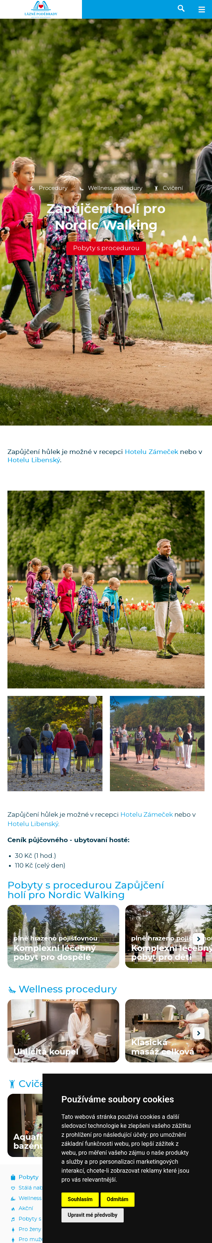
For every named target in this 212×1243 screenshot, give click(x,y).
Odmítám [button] (118, 1199)
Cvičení (168, 188)
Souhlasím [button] (80, 1199)
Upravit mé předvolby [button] (92, 1215)
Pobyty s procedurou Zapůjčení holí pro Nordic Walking (85, 890)
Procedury (48, 188)
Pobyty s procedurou (106, 248)
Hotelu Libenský (33, 460)
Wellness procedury (110, 188)
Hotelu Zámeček (151, 452)
